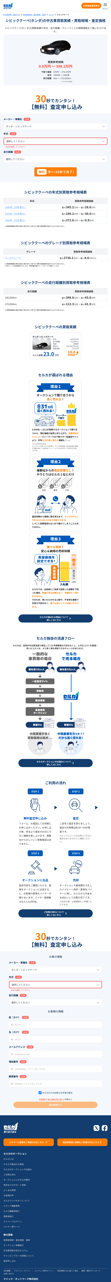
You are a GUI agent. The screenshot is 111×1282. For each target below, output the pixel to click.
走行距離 (8, 152)
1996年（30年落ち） (16, 207)
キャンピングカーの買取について (18, 1255)
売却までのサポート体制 (14, 1185)
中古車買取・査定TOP (11, 14)
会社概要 (6, 1271)
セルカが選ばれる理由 (13, 1164)
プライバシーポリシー (22, 1271)
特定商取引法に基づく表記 (67, 1271)
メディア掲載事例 (11, 1205)
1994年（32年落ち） (16, 220)
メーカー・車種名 (12, 119)
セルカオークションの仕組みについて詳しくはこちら (56, 763)
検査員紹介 (8, 1216)
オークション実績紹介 (13, 1245)
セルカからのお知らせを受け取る (57, 1092)
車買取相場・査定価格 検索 (34, 14)
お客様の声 (8, 1195)
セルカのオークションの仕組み (17, 1169)
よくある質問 (9, 1190)
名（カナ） (14, 1032)
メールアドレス (17, 1047)
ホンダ (51, 14)
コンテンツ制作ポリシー (44, 1271)
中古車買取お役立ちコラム (15, 1250)
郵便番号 (13, 1076)
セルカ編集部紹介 (11, 1211)
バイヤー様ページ (11, 1226)
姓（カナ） (14, 1017)
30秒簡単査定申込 (91, 5)
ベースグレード (13, 258)
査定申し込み (9, 1260)
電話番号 (13, 1061)
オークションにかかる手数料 (16, 1179)
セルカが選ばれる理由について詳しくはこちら (56, 618)
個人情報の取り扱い (55, 1099)
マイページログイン (12, 1221)
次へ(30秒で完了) (55, 172)
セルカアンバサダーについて (16, 1200)
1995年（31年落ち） (16, 213)
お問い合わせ (8, 1273)
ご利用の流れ (9, 1174)
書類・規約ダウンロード (91, 1271)
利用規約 (42, 1099)
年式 (5, 133)
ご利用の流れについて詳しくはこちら (55, 913)
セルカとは (8, 1158)
